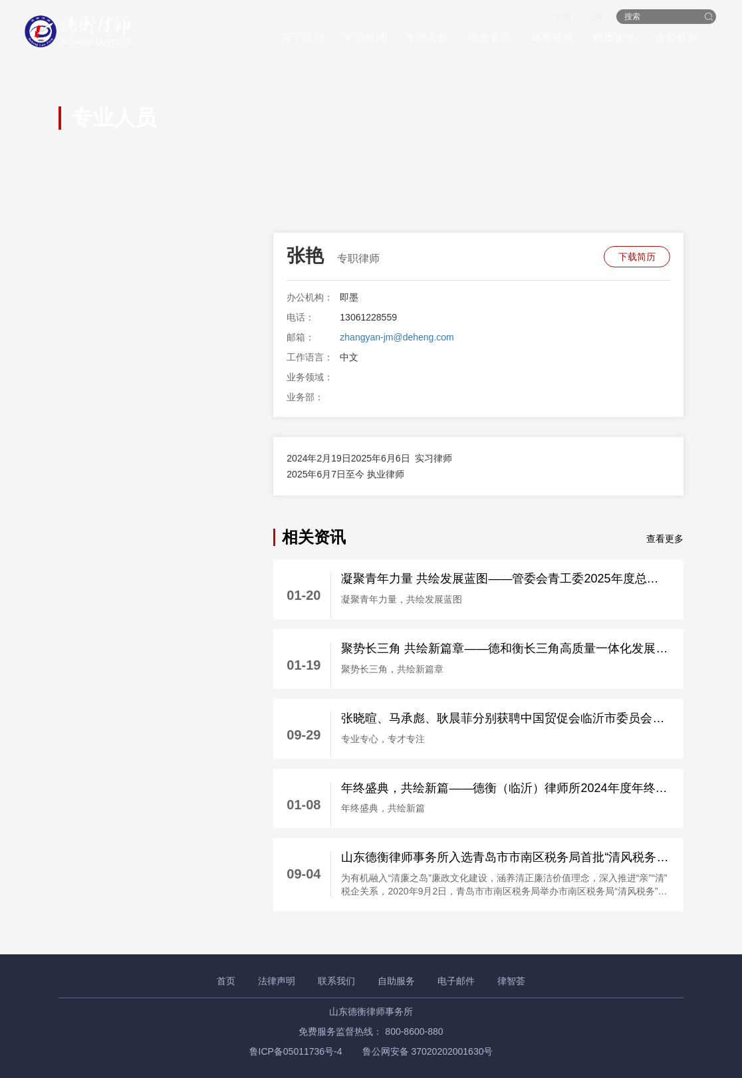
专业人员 (425, 38)
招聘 (593, 17)
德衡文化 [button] (613, 38)
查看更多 (664, 538)
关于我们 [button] (300, 38)
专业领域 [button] (363, 38)
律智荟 (511, 981)
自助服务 (396, 981)
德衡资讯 (488, 38)
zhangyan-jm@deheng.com (396, 337)
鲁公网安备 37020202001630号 (427, 1051)
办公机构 (675, 38)
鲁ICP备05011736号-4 (295, 1051)
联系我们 (336, 981)
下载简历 (637, 256)
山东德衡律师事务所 (371, 1011)
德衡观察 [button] (550, 38)
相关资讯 (314, 537)
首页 (561, 17)
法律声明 (276, 981)
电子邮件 (456, 981)
